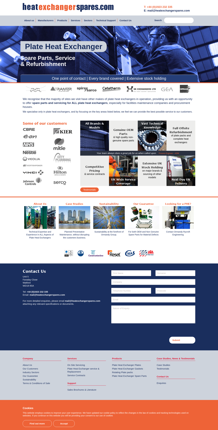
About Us (27, 365)
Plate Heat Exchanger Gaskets (127, 368)
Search (158, 20)
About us (29, 20)
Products (62, 20)
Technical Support (106, 20)
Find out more (37, 423)
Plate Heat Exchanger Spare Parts (129, 376)
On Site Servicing (76, 365)
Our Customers (30, 368)
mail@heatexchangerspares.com (47, 294)
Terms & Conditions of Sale (36, 383)
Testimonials (89, 189)
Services (75, 20)
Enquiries (161, 383)
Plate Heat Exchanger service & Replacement (83, 370)
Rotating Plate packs (122, 372)
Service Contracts (76, 375)
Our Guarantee (30, 376)
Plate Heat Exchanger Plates (126, 365)
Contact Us (125, 20)
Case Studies (163, 365)
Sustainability (29, 379)
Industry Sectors (31, 372)
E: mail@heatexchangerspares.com (167, 10)
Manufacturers (45, 20)
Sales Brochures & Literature (81, 389)
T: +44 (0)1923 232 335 (158, 6)
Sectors (88, 20)
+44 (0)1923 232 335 (37, 291)
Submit (176, 340)
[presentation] (134, 331)
